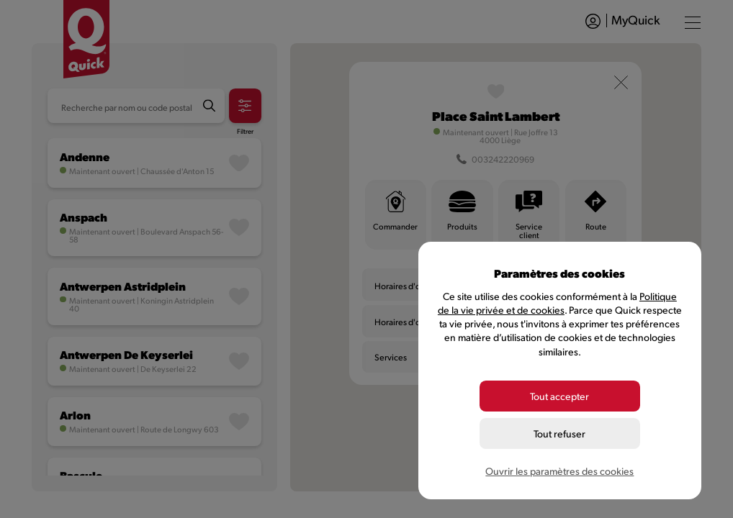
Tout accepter (559, 396)
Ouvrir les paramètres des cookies (559, 471)
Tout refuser (559, 433)
